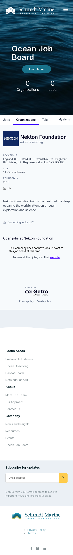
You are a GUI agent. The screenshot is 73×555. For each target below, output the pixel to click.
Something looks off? (18, 222)
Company (12, 416)
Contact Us (12, 409)
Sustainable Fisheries (19, 359)
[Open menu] (66, 10)
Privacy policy (26, 301)
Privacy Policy (36, 529)
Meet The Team (16, 395)
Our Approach (14, 402)
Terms (31, 533)
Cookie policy (44, 301)
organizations (26, 120)
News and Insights (17, 424)
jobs (6, 120)
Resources (12, 431)
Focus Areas (15, 351)
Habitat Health (14, 373)
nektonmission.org (31, 142)
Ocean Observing (16, 366)
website (55, 257)
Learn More (36, 69)
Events (9, 438)
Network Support (16, 380)
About (10, 387)
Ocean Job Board (16, 445)
